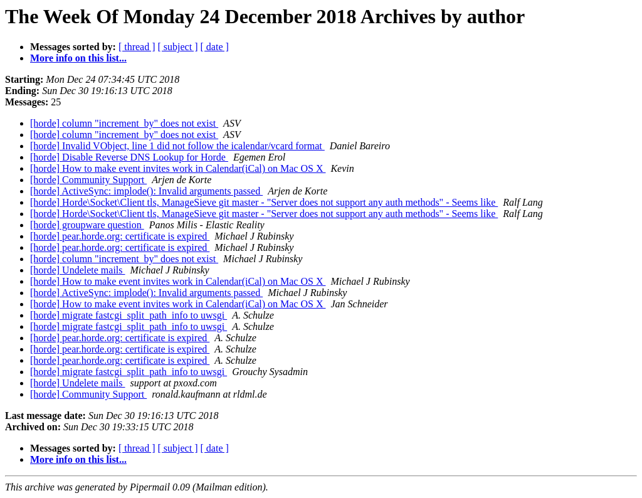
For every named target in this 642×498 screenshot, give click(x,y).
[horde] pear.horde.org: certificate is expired (119, 236)
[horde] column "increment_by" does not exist (124, 123)
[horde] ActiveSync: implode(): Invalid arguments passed (146, 191)
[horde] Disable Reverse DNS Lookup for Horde (129, 157)
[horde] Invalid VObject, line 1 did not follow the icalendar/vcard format (177, 145)
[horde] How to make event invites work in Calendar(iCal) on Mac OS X (177, 168)
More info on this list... (78, 58)
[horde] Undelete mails (77, 270)
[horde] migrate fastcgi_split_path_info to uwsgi (128, 315)
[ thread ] (136, 46)
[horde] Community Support (88, 179)
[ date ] (215, 46)
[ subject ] (178, 46)
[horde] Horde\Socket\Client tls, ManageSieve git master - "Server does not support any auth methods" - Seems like (264, 202)
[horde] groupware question (87, 225)
